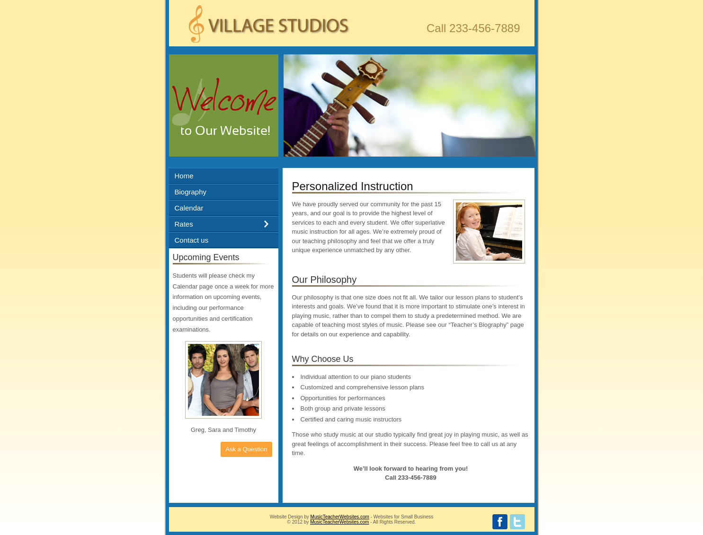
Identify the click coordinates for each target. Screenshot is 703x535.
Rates (184, 224)
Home (184, 176)
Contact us (192, 240)
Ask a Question (246, 449)
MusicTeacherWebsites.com (340, 516)
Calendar (189, 208)
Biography (191, 192)
